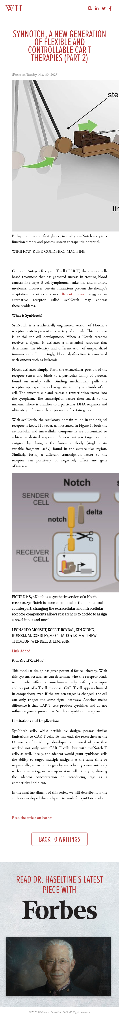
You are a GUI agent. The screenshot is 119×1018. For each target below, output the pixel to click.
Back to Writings (59, 839)
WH (14, 8)
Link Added (21, 651)
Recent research (74, 294)
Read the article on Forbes (32, 817)
